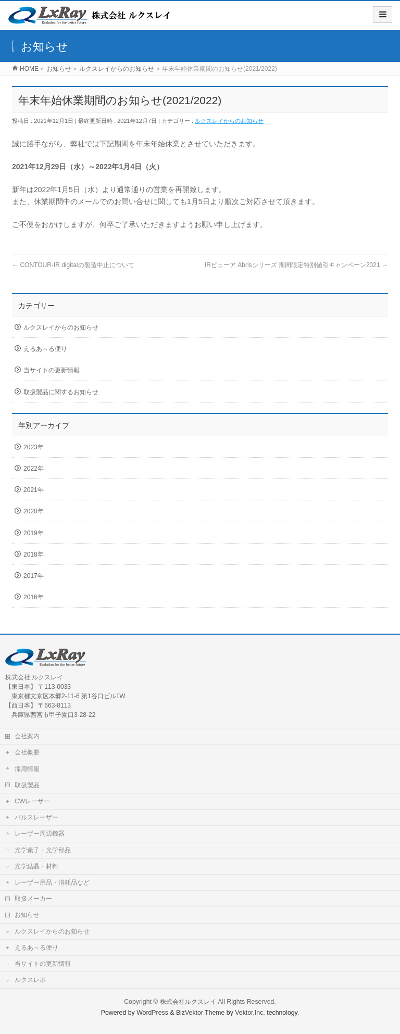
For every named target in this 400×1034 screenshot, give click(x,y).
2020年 (33, 511)
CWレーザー (32, 801)
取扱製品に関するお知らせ (60, 392)
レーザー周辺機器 (40, 833)
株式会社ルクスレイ (188, 1001)
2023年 (33, 447)
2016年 (33, 597)
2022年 (33, 468)
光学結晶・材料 (36, 866)
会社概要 (27, 752)
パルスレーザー (36, 817)
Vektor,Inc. (250, 1012)
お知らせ (27, 914)
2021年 (33, 490)
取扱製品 (27, 785)
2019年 (33, 533)
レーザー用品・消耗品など (52, 882)
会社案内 (27, 736)
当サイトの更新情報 (51, 370)
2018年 (33, 554)
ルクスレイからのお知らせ (229, 121)
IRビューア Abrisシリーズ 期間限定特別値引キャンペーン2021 (296, 265)
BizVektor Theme (200, 1012)
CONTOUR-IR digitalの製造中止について (73, 265)
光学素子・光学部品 (43, 850)
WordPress (152, 1012)
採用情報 (27, 769)
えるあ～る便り (45, 348)
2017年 (33, 575)
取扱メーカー (33, 898)
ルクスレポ (30, 979)
